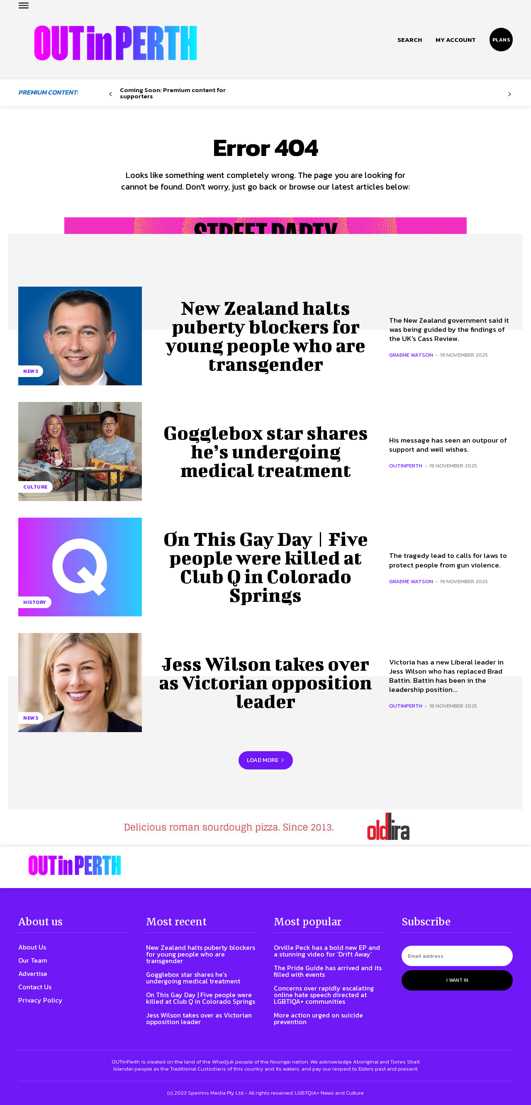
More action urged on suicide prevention (318, 1018)
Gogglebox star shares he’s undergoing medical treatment (265, 451)
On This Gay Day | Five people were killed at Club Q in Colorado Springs (265, 567)
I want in (457, 980)
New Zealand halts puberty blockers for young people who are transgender (265, 336)
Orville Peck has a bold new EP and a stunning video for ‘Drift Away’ (327, 950)
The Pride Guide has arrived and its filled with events (328, 971)
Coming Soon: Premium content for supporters (173, 93)
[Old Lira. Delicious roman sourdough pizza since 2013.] (265, 828)
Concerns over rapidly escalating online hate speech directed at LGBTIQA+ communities (324, 994)
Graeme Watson (411, 355)
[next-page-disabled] (509, 94)
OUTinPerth (405, 466)
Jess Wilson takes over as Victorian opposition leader (265, 682)
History (34, 602)
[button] (409, 39)
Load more (266, 760)
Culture (35, 487)
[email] (457, 956)
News (30, 371)
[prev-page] (110, 94)
